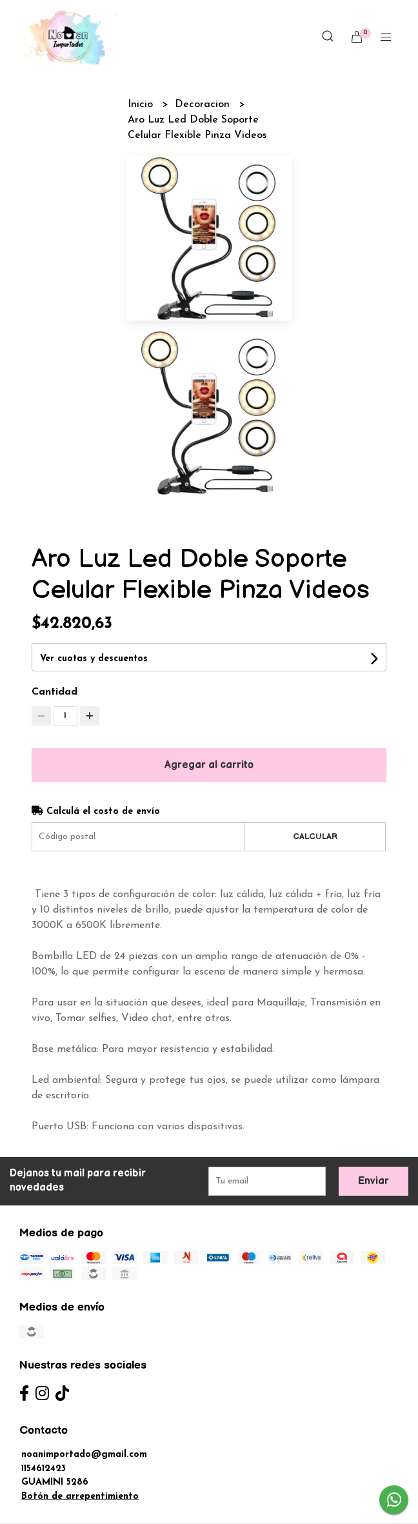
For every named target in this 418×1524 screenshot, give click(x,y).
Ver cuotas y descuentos (94, 659)
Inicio (142, 104)
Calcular (315, 836)
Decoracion (204, 104)
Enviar (373, 1181)
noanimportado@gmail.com (84, 1455)
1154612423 (43, 1469)
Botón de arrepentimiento (80, 1496)
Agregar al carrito (209, 765)
